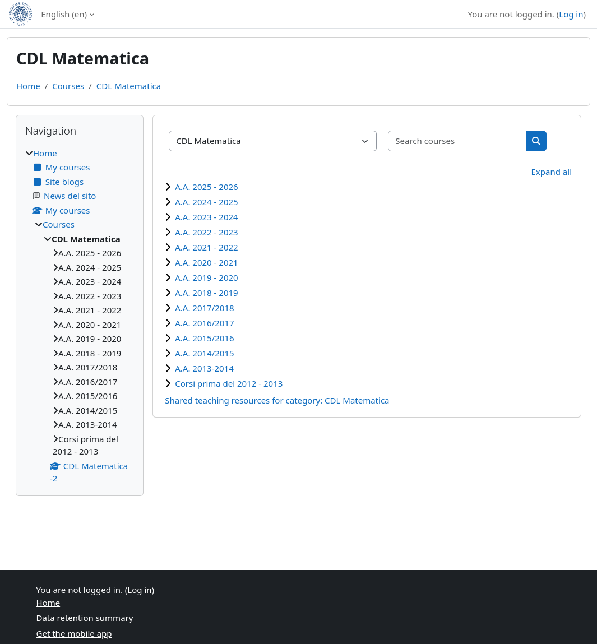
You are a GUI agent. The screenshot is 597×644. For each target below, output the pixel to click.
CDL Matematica (128, 85)
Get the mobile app (74, 633)
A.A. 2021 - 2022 (206, 247)
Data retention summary (84, 617)
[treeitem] (79, 316)
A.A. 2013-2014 (204, 368)
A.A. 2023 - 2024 (206, 217)
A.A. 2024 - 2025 (206, 201)
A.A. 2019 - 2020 (206, 277)
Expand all (551, 171)
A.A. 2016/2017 (204, 322)
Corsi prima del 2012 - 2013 (229, 383)
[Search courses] (457, 141)
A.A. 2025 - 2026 (206, 186)
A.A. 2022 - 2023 (206, 232)
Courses (68, 85)
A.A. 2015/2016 (204, 338)
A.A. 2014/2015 (204, 353)
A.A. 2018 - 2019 (206, 292)
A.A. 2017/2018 (204, 307)
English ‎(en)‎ (64, 14)
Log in (571, 14)
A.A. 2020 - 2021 (206, 262)
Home (28, 85)
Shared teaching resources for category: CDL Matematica (277, 400)
